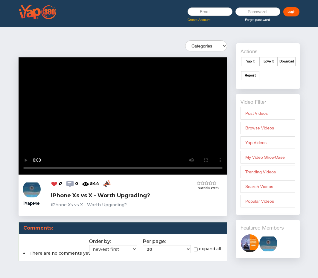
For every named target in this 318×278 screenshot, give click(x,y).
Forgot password (257, 20)
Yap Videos (256, 142)
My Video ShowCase (265, 157)
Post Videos (256, 113)
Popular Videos (259, 201)
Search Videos (259, 186)
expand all (207, 248)
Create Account (199, 20)
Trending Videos (260, 171)
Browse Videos (259, 128)
